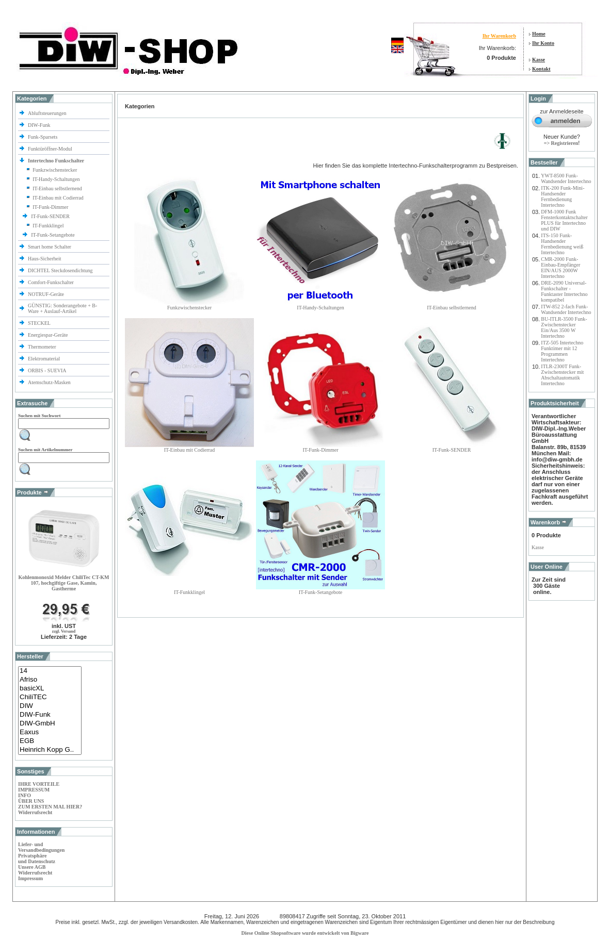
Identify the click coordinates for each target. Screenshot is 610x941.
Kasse (538, 59)
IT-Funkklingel (48, 225)
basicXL (50, 688)
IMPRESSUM (34, 790)
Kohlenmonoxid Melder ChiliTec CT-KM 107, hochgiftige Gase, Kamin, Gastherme (63, 582)
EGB (50, 741)
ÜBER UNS (31, 801)
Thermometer (42, 347)
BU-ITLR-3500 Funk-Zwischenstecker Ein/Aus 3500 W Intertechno (564, 327)
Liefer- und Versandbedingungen (41, 847)
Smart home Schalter (50, 247)
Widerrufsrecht (35, 812)
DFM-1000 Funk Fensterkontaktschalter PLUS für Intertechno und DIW (564, 220)
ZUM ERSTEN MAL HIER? (50, 807)
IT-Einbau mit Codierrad (58, 198)
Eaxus (50, 732)
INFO (24, 795)
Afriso (50, 679)
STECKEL (39, 323)
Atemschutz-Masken (49, 382)
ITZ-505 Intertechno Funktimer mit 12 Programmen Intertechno (562, 351)
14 (50, 671)
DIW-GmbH (50, 723)
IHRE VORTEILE (38, 784)
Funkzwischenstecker (55, 170)
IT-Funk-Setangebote (53, 235)
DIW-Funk (40, 125)
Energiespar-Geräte (48, 335)
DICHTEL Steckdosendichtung (60, 270)
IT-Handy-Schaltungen (56, 179)
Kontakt (541, 69)
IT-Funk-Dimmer (50, 207)
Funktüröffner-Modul (50, 149)
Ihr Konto (543, 43)
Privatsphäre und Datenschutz (36, 858)
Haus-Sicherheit (45, 258)
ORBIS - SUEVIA (47, 370)
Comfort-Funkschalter (51, 282)
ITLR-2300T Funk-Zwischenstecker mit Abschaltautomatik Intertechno (562, 375)
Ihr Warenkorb (499, 36)
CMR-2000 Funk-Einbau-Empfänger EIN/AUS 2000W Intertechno (560, 267)
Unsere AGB (31, 867)
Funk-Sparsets (43, 137)
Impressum (30, 878)
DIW (50, 706)
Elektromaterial (44, 358)
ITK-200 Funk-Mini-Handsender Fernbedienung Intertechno (562, 196)
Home (538, 34)
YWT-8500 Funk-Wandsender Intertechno (566, 178)
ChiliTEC (50, 697)
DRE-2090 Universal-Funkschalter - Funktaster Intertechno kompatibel (564, 291)
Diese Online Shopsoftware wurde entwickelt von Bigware (305, 933)
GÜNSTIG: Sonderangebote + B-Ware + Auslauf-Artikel (62, 308)
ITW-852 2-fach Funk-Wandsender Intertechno (566, 309)
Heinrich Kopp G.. (50, 750)
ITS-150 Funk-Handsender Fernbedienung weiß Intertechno (562, 244)
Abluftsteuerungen (48, 113)
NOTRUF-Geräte (46, 294)
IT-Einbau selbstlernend (57, 188)
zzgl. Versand (63, 631)
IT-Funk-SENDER (51, 216)
